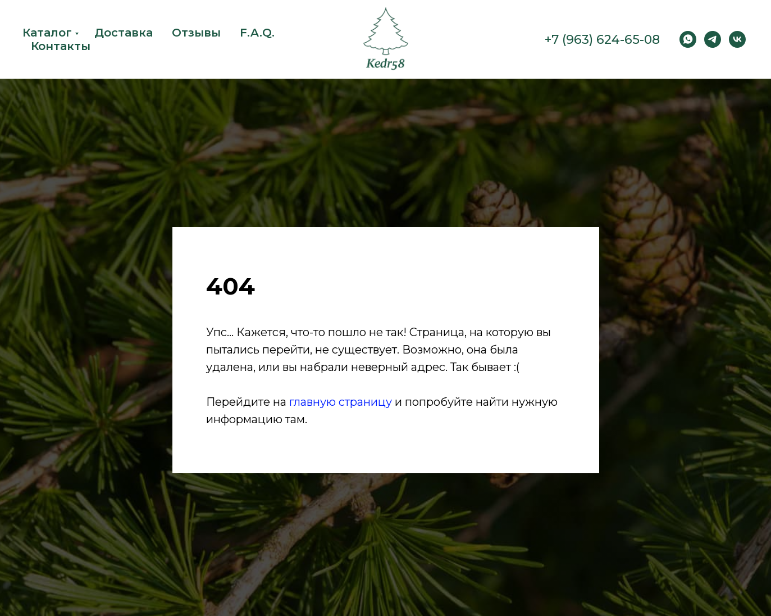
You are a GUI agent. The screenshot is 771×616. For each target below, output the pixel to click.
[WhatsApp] (687, 39)
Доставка (123, 32)
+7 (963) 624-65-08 (602, 39)
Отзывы (196, 32)
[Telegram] (712, 39)
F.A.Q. (257, 32)
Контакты (60, 46)
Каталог (47, 32)
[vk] (737, 39)
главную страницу (340, 402)
